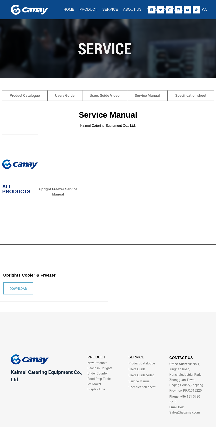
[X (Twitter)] (161, 9)
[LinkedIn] (178, 9)
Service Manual (147, 95)
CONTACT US (174, 9)
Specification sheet (190, 95)
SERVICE (110, 9)
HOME (68, 9)
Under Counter (97, 373)
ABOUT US (132, 9)
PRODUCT (88, 9)
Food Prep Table (99, 379)
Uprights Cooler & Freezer (29, 275)
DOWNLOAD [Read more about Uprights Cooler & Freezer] (18, 289)
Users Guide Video (104, 95)
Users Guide (65, 95)
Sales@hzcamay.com (184, 412)
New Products (97, 363)
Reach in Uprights (99, 368)
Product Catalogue (25, 95)
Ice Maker (94, 384)
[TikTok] (196, 9)
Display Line (96, 389)
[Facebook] (151, 9)
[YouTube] (187, 9)
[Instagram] (169, 9)
